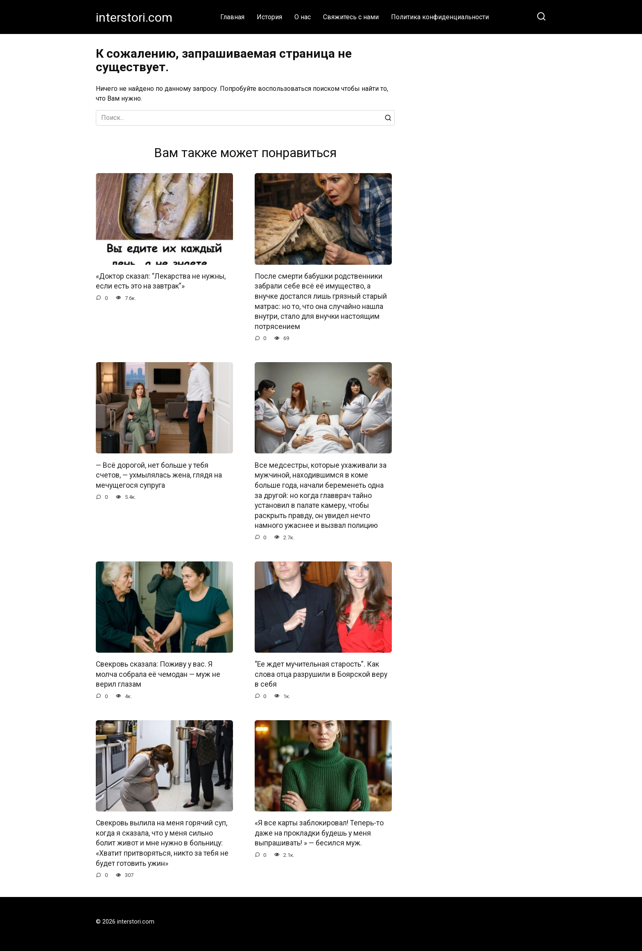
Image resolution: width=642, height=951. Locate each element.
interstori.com (134, 17)
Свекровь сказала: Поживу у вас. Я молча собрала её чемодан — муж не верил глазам (158, 674)
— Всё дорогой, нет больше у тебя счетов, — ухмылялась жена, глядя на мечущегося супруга (159, 475)
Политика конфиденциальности (440, 17)
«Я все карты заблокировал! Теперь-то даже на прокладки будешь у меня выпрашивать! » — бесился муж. (319, 833)
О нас (302, 17)
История (269, 17)
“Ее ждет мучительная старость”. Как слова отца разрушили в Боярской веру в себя (321, 674)
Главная (232, 17)
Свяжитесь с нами (351, 17)
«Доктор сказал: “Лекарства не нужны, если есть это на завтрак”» (161, 281)
